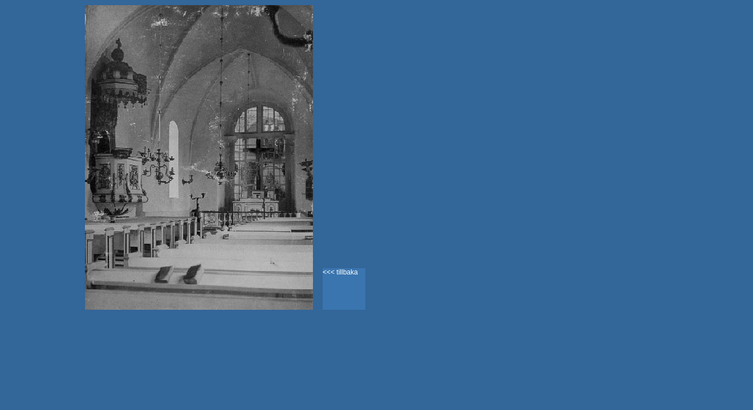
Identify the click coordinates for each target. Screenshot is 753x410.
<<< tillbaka (340, 272)
